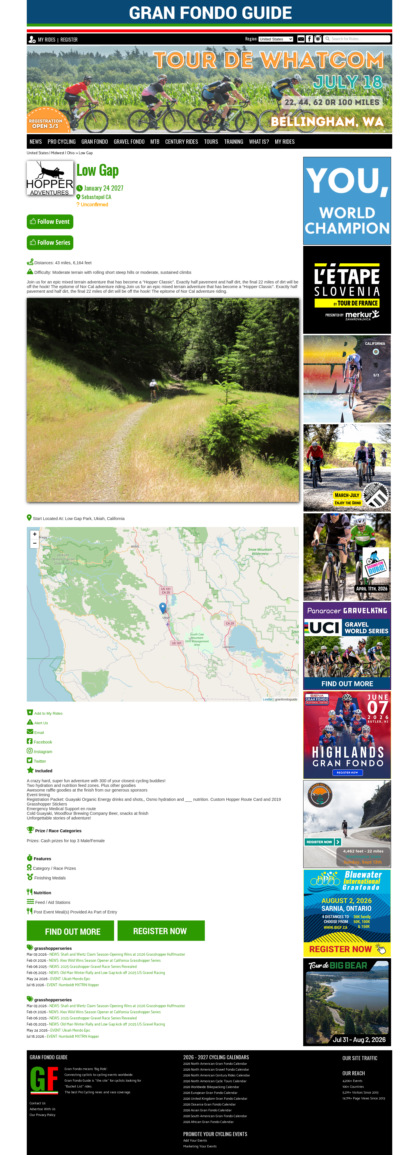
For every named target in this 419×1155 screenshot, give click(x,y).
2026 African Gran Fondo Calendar (208, 1122)
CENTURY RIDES (181, 141)
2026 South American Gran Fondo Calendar (215, 1116)
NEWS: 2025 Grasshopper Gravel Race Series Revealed (93, 967)
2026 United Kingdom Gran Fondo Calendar (215, 1098)
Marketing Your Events (200, 1146)
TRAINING (233, 141)
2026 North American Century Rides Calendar (216, 1075)
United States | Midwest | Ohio (50, 153)
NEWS (36, 141)
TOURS (211, 141)
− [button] (35, 544)
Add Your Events (195, 1140)
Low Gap (86, 153)
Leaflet (268, 699)
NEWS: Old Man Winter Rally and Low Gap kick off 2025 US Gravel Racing (107, 973)
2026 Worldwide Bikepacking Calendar (211, 1087)
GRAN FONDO (94, 141)
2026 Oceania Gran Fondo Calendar (209, 1104)
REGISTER (69, 39)
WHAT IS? (259, 141)
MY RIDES (46, 39)
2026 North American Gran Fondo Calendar (215, 1064)
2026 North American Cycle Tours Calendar (214, 1081)
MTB (154, 141)
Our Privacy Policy (42, 1115)
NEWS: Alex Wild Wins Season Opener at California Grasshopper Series (105, 961)
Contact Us (38, 1103)
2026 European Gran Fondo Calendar (210, 1093)
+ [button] (35, 535)
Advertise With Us (43, 1109)
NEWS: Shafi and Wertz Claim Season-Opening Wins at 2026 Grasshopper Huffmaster (117, 955)
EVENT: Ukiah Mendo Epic (70, 979)
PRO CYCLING (62, 141)
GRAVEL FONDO (129, 141)
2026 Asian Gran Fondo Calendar (207, 1110)
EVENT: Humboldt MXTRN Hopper (73, 985)
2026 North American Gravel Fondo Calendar (216, 1069)
